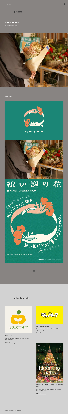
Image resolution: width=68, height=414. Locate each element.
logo (16, 25)
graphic (12, 25)
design (7, 25)
